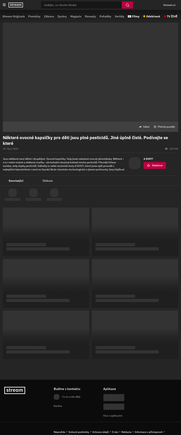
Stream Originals (13, 16)
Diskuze (48, 180)
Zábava (49, 16)
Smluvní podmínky (78, 432)
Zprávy (62, 16)
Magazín (75, 16)
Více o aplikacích (112, 415)
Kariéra (58, 406)
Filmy (135, 16)
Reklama (126, 432)
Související (16, 180)
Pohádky (105, 16)
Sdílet (146, 126)
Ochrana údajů (100, 432)
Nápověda (59, 432)
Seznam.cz (169, 5)
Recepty (90, 16)
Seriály (119, 16)
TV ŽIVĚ (172, 16)
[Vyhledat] (127, 5)
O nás (115, 432)
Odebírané (153, 16)
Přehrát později (166, 126)
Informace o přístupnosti (149, 432)
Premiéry (34, 16)
